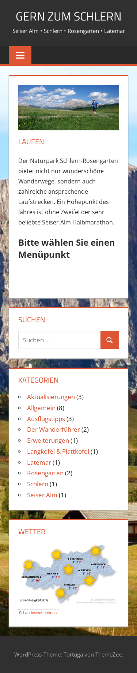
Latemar (39, 462)
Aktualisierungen (51, 397)
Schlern (37, 484)
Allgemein (41, 408)
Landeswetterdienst (40, 612)
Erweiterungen (48, 440)
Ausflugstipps (46, 418)
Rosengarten (45, 473)
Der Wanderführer (53, 429)
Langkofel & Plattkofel (58, 451)
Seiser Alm (42, 495)
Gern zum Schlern (69, 16)
